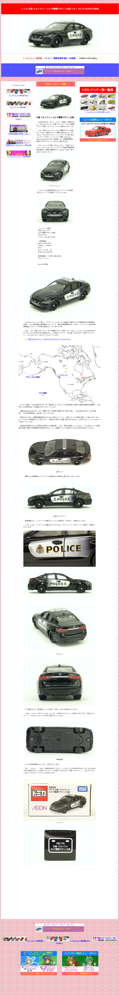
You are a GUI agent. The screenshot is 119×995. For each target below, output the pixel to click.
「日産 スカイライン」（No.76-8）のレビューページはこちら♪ (48, 339)
